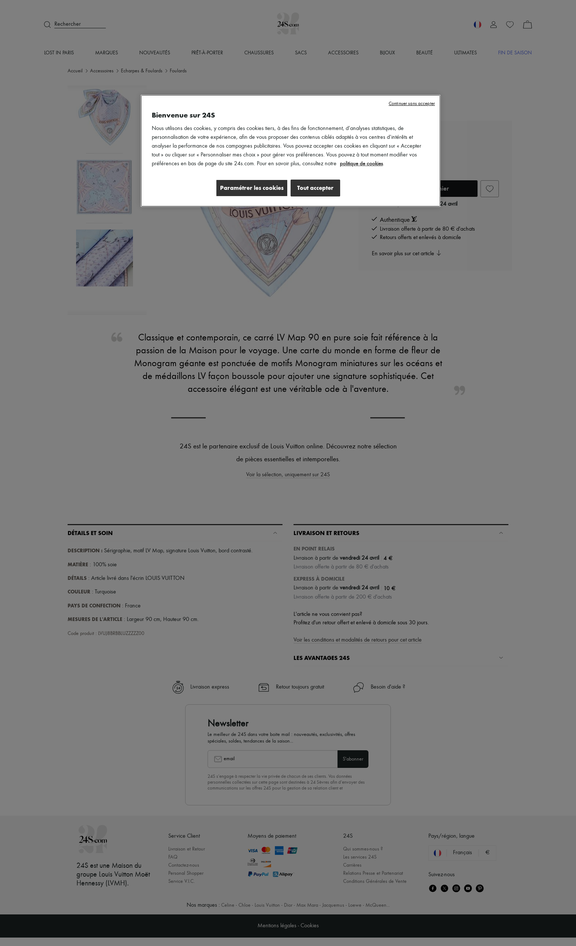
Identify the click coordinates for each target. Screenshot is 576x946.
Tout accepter (315, 187)
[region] (290, 151)
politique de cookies (362, 164)
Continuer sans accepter (412, 103)
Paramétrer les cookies (249, 187)
